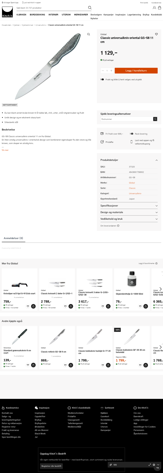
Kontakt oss (7, 412)
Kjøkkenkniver (27, 25)
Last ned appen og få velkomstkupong (144, 142)
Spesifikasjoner (109, 205)
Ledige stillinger (141, 419)
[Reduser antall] (103, 70)
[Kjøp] (33, 306)
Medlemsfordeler (76, 412)
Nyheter (94, 18)
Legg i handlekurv (136, 70)
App (135, 423)
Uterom (104, 426)
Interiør (104, 423)
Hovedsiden (6, 25)
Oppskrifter (40, 416)
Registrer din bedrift (51, 466)
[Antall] (107, 70)
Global (103, 34)
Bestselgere (96, 14)
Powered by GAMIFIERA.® (11, 248)
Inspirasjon (120, 14)
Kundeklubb (156, 14)
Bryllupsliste (40, 423)
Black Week (40, 433)
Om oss (137, 412)
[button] (156, 34)
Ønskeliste (40, 426)
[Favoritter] (28, 306)
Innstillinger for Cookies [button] (145, 426)
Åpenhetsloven (140, 433)
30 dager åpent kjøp (10, 2)
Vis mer (5, 150)
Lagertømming (134, 14)
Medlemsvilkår (74, 426)
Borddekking (106, 419)
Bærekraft (138, 416)
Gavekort (105, 416)
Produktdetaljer (109, 160)
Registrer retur (9, 426)
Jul (36, 436)
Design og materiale (111, 212)
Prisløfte (109, 142)
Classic (132, 188)
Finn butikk (144, 3)
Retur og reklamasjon (12, 423)
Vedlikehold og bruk (111, 219)
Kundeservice (156, 3)
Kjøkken (16, 25)
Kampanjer (109, 14)
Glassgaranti (74, 419)
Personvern (139, 430)
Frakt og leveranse (10, 430)
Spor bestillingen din (11, 436)
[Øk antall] (111, 70)
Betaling (6, 433)
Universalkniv (40, 25)
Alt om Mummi (41, 430)
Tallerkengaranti (75, 423)
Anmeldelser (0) (13, 238)
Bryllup (146, 14)
